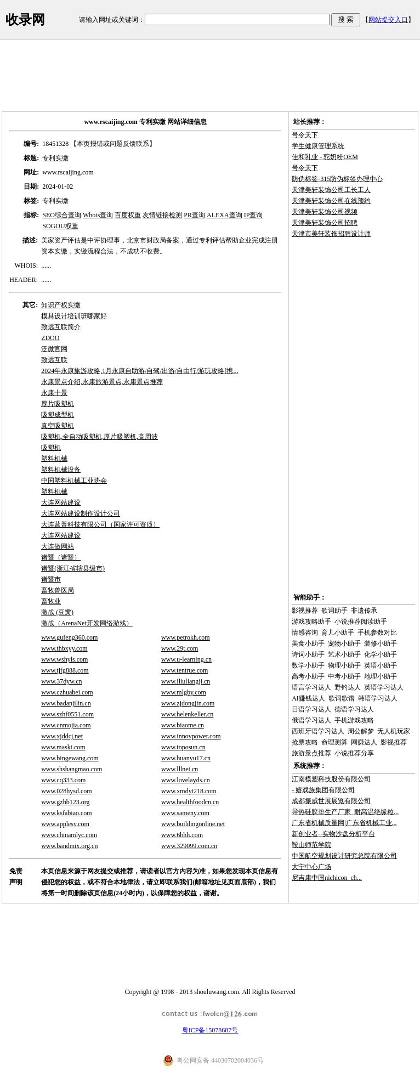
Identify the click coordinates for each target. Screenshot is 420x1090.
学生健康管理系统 (318, 146)
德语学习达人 (354, 709)
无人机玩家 (393, 731)
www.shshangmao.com (71, 769)
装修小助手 (380, 643)
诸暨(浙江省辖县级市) (73, 568)
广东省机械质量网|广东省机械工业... (344, 823)
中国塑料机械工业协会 (74, 480)
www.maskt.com (63, 747)
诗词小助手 (308, 654)
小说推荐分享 (354, 753)
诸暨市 (51, 579)
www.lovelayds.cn (185, 780)
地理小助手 (380, 676)
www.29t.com (179, 648)
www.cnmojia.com (66, 725)
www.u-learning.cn (186, 659)
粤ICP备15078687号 (210, 1030)
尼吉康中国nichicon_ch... (327, 878)
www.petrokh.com (185, 637)
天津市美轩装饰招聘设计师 (331, 234)
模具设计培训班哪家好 (74, 316)
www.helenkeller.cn (187, 714)
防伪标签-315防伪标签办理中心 (337, 179)
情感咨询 (305, 632)
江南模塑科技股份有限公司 (331, 779)
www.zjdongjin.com (187, 703)
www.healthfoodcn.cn (190, 802)
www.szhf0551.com (67, 714)
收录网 (25, 20)
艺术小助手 (344, 654)
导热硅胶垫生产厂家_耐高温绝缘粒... (345, 812)
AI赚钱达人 (308, 698)
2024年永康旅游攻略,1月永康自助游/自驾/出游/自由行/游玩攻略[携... (139, 371)
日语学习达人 (311, 709)
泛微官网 (54, 349)
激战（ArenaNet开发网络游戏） (87, 623)
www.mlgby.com (183, 692)
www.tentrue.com (184, 670)
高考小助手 (308, 676)
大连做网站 (57, 546)
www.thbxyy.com (64, 648)
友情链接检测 (162, 215)
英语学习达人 (384, 687)
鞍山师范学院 (311, 845)
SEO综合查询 (61, 215)
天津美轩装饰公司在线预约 (331, 201)
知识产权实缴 (61, 305)
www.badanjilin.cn (66, 703)
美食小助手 (308, 643)
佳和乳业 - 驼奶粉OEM (325, 157)
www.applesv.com (65, 824)
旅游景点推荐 (311, 753)
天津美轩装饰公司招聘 (324, 223)
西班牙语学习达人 (318, 731)
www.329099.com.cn (189, 846)
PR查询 (194, 215)
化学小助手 (380, 654)
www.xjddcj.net (62, 736)
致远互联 (54, 360)
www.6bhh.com (182, 835)
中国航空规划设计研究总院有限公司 (344, 856)
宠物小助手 (344, 643)
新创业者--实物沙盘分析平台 (333, 834)
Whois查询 (98, 215)
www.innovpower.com (191, 736)
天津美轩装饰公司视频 (324, 212)
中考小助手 (344, 676)
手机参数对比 (377, 632)
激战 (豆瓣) (57, 612)
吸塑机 (51, 447)
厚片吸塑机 (57, 404)
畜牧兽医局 (57, 590)
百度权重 (128, 215)
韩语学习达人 (378, 698)
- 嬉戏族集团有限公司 (323, 790)
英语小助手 (380, 665)
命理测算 (334, 742)
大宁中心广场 (311, 867)
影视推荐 (305, 610)
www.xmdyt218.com (189, 791)
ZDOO (50, 338)
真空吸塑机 (57, 426)
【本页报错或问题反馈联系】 (113, 144)
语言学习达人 (311, 687)
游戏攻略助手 (311, 621)
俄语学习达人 (311, 720)
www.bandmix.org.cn (69, 846)
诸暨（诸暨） (61, 557)
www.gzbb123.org (65, 802)
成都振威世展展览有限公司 (331, 801)
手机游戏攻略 (354, 720)
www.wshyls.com (64, 659)
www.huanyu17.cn (186, 758)
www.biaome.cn (182, 725)
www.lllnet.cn (179, 769)
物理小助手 (344, 665)
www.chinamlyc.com (69, 835)
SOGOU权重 (60, 226)
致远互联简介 (61, 327)
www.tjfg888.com (65, 670)
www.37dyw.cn (61, 681)
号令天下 (305, 135)
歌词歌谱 (341, 698)
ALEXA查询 (224, 215)
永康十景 (54, 393)
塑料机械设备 (61, 469)
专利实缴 (55, 158)
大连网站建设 (61, 502)
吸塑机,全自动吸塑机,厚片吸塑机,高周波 (99, 436)
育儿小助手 (337, 632)
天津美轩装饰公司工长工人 (331, 190)
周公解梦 (361, 731)
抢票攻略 (305, 742)
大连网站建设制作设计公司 (80, 513)
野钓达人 (347, 687)
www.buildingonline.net (193, 824)
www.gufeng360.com (69, 637)
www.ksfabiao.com (66, 813)
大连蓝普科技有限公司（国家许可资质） (100, 524)
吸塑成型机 (57, 415)
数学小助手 (308, 665)
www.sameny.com (185, 813)
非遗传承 (364, 610)
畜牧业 (51, 601)
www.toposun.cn (183, 747)
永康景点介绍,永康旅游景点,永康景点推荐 (102, 382)
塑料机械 (54, 458)
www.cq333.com (63, 780)
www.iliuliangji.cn (185, 681)
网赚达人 (364, 742)
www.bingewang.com (70, 758)
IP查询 (253, 215)
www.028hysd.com (66, 791)
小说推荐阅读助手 (360, 621)
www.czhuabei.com (67, 692)
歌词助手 (334, 610)
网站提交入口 (388, 20)
